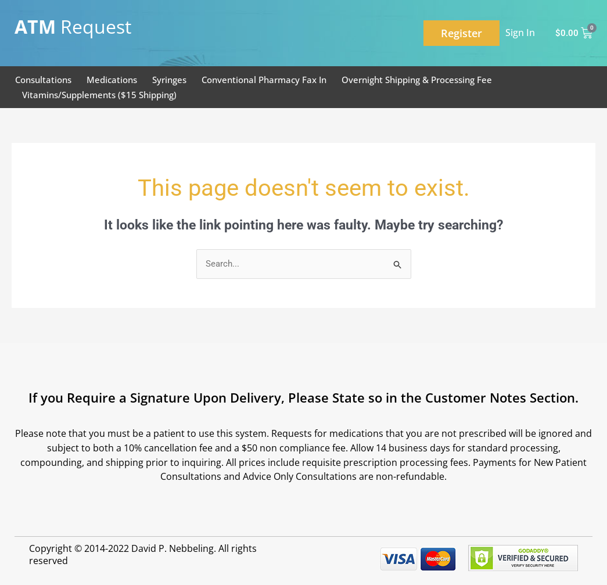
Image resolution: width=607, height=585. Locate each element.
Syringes (169, 79)
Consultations (43, 79)
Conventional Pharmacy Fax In (264, 79)
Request (73, 26)
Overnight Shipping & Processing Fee (417, 79)
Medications (112, 79)
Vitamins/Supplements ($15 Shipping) (99, 95)
